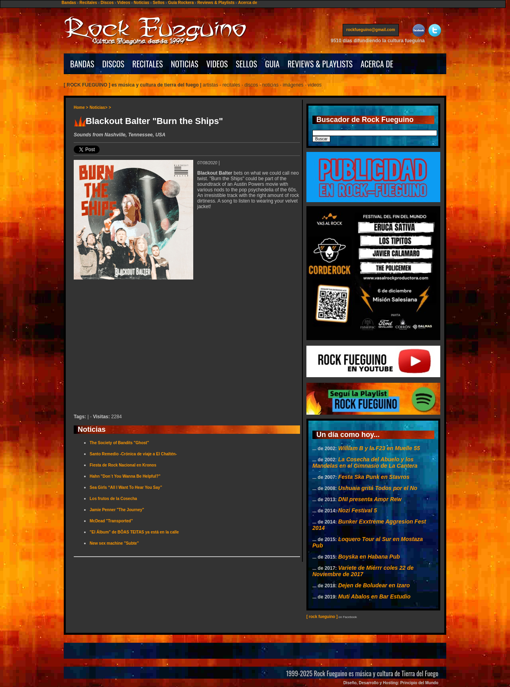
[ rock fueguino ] (321, 616)
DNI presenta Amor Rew (370, 499)
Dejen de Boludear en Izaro (374, 585)
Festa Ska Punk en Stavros (374, 477)
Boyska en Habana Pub (369, 556)
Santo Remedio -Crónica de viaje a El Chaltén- (133, 454)
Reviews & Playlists (215, 2)
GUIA (272, 64)
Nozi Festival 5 (357, 510)
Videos (123, 2)
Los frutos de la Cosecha (113, 498)
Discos (107, 2)
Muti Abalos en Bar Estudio (374, 596)
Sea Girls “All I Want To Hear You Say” (126, 487)
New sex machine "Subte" (114, 543)
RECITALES (147, 64)
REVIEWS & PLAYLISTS (320, 64)
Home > (81, 107)
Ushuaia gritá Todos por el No (378, 488)
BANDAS (82, 64)
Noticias (141, 2)
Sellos (158, 2)
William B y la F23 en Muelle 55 (379, 448)
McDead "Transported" (111, 521)
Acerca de (247, 2)
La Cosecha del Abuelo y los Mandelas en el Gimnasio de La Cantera (365, 462)
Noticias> (99, 107)
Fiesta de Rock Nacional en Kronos (123, 465)
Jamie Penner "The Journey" (117, 510)
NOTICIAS (184, 64)
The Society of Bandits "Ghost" (119, 443)
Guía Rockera (181, 2)
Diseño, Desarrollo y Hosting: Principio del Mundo (390, 683)
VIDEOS (217, 64)
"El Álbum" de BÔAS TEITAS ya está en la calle (134, 532)
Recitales (88, 2)
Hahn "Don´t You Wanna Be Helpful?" (125, 476)
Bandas (69, 2)
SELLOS (246, 64)
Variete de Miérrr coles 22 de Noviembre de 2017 (363, 571)
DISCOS (113, 64)
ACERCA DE (377, 64)
